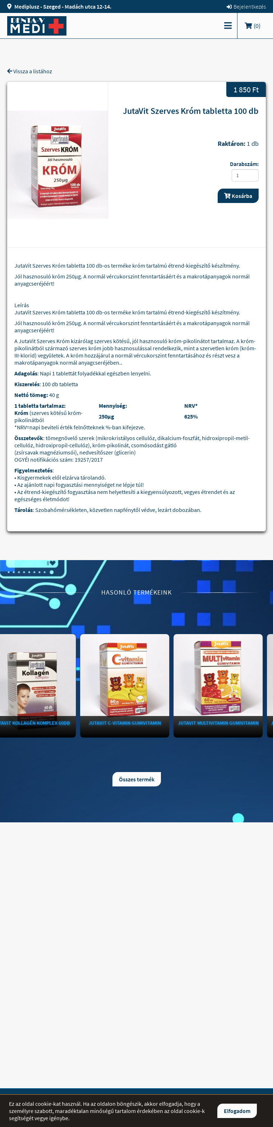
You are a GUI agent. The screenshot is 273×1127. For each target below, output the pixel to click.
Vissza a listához (29, 71)
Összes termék (136, 779)
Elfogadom (237, 1110)
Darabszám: (244, 163)
